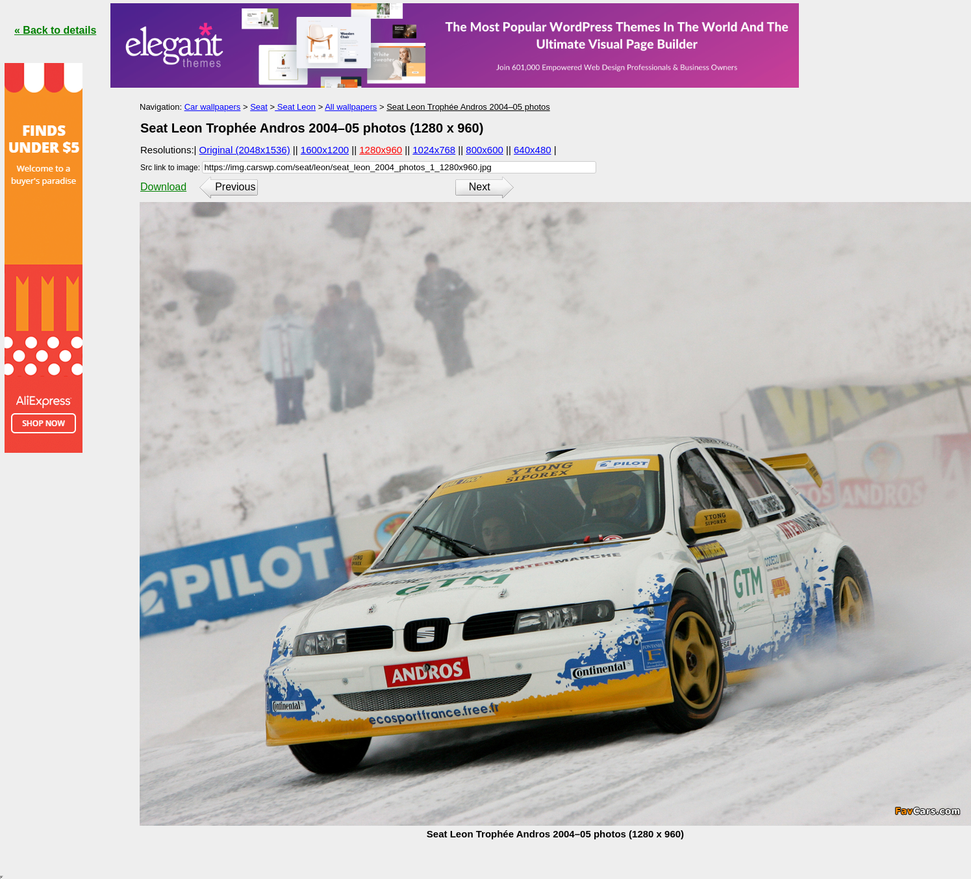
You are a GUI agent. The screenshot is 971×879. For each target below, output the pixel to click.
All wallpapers (351, 107)
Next (479, 186)
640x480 (532, 149)
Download (163, 186)
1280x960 (380, 149)
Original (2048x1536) (244, 149)
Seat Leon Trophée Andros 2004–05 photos (468, 107)
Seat (259, 107)
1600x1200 (325, 149)
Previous (235, 186)
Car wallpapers (212, 107)
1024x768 (433, 149)
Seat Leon (295, 107)
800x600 (484, 149)
